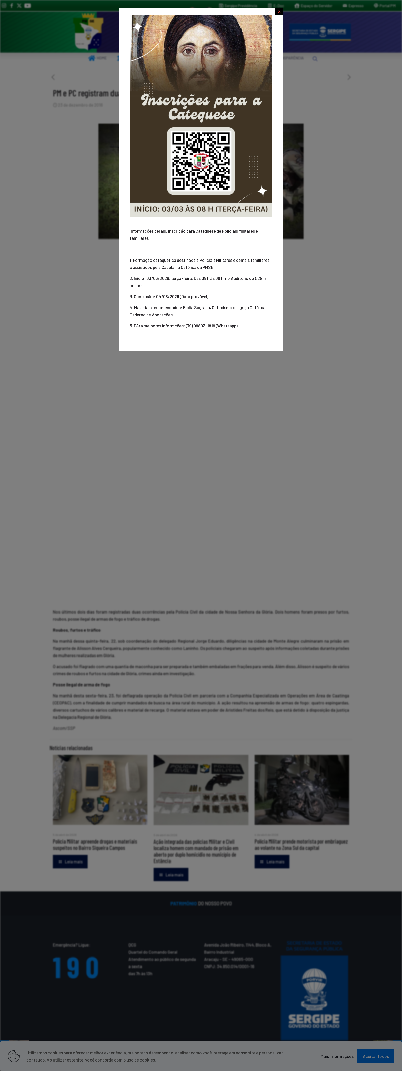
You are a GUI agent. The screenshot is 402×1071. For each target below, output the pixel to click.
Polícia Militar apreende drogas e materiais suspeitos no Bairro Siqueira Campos (95, 844)
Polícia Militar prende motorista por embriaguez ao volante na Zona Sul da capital (301, 844)
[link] (88, 32)
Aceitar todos (376, 1056)
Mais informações (337, 1056)
